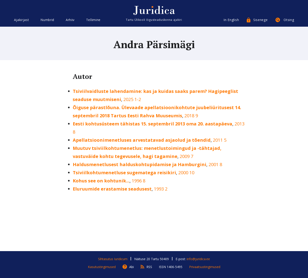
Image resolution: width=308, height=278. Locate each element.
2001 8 (215, 164)
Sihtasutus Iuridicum (112, 259)
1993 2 (160, 189)
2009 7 (186, 156)
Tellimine (93, 20)
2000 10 (186, 173)
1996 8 (138, 181)
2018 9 (191, 116)
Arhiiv (70, 20)
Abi (131, 267)
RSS (149, 267)
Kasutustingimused (102, 267)
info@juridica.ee (198, 259)
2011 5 (219, 140)
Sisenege (260, 20)
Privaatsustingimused (204, 267)
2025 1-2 (132, 99)
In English (231, 20)
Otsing (289, 20)
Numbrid (47, 20)
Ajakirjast (21, 20)
